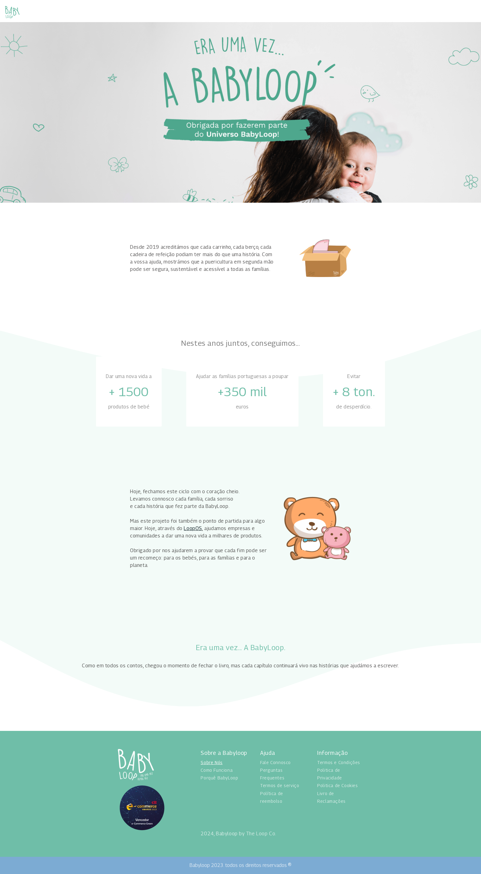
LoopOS (193, 528)
